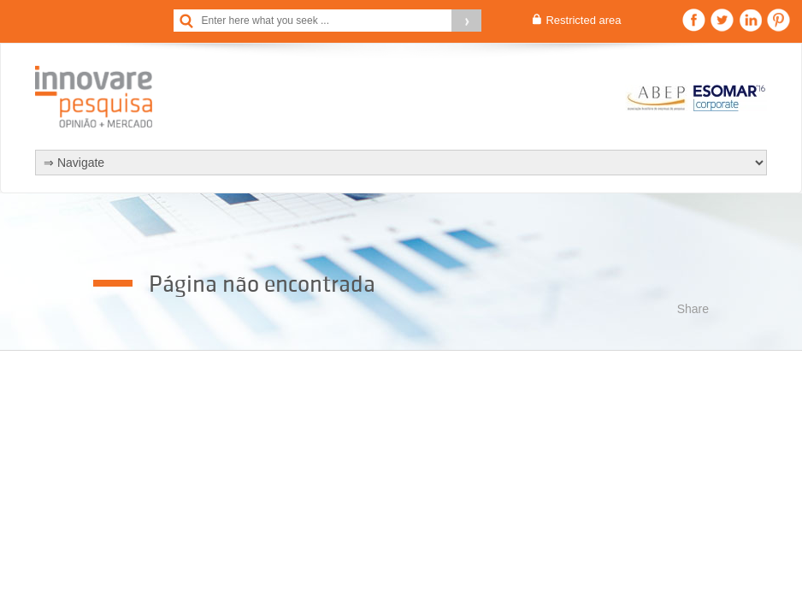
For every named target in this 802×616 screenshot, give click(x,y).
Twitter (722, 20)
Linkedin (750, 20)
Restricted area (583, 20)
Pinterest (778, 20)
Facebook (693, 20)
